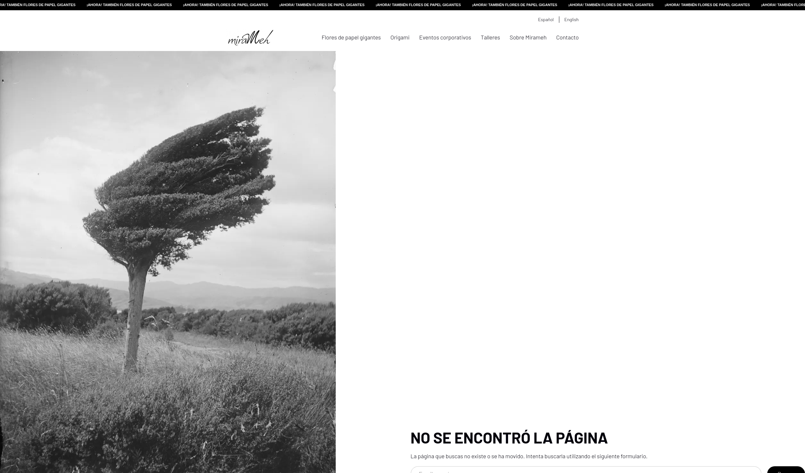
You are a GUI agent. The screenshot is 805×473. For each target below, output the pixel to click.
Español (546, 19)
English (571, 19)
